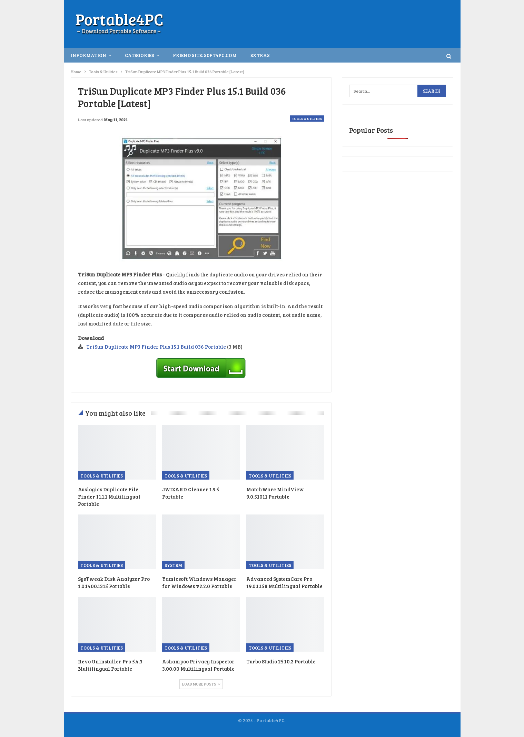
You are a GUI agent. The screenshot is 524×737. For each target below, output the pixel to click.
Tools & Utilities (307, 118)
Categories (139, 55)
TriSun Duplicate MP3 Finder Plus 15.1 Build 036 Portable (156, 346)
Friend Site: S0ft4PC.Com (205, 55)
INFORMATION (88, 55)
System (173, 565)
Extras (260, 55)
